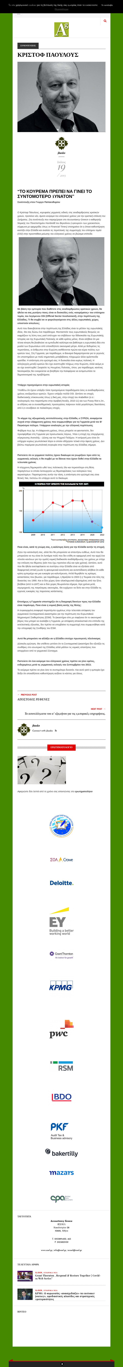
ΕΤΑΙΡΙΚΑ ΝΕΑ (51, 1273)
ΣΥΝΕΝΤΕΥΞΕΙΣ (28, 46)
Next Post (98, 709)
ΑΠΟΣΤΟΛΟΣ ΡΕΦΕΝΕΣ (33, 699)
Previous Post (27, 694)
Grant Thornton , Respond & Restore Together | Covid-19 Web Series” (68, 1277)
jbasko (61, 153)
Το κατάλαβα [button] (106, 5)
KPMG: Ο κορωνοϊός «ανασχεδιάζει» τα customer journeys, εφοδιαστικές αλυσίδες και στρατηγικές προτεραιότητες (65, 1296)
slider (38, 1273)
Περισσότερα (61, 9)
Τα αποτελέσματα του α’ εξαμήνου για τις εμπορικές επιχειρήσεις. (65, 713)
